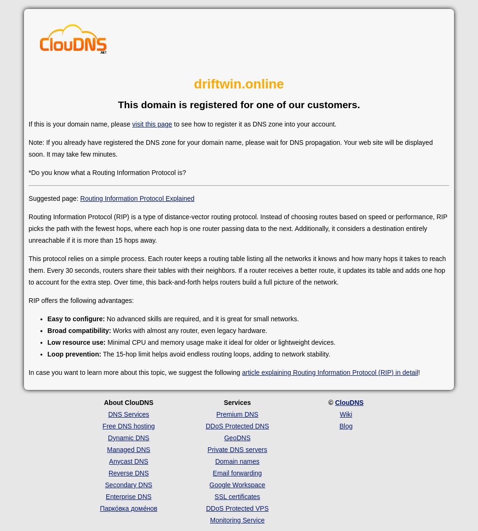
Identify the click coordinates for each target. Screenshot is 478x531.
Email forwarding (237, 473)
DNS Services (128, 414)
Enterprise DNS (128, 496)
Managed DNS (129, 449)
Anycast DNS (128, 461)
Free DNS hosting (129, 426)
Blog (345, 426)
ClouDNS (349, 402)
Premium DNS (237, 414)
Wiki (346, 414)
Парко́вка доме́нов (128, 508)
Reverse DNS (129, 473)
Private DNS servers (237, 449)
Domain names (237, 461)
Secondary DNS (128, 485)
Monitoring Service (237, 520)
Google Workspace (237, 485)
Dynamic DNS (129, 438)
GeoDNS (237, 438)
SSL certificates (237, 496)
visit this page (152, 124)
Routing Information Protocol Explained (137, 198)
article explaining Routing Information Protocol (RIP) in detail (330, 372)
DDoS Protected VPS (237, 508)
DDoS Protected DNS (237, 426)
